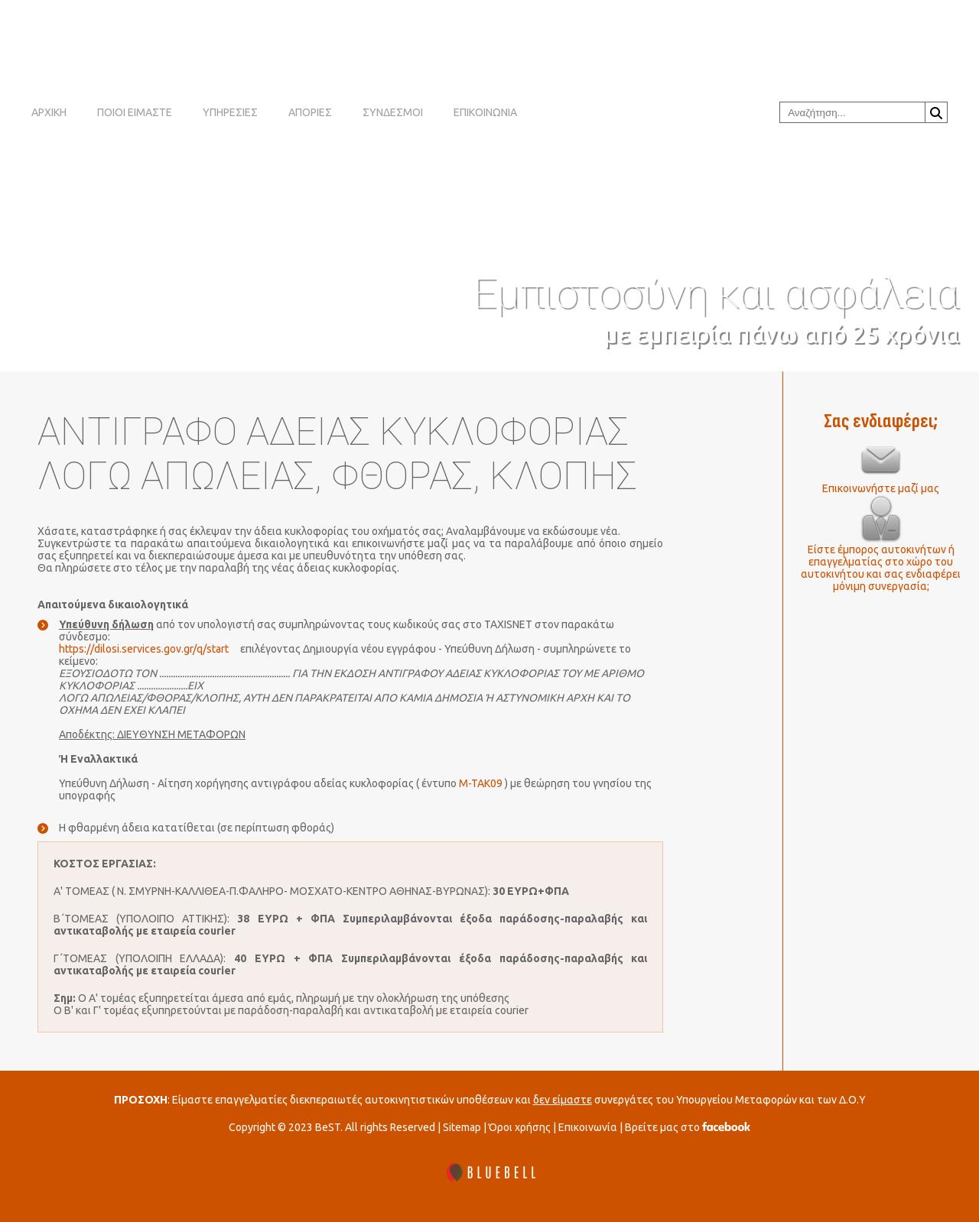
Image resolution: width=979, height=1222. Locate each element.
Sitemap (462, 1127)
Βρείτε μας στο (687, 1127)
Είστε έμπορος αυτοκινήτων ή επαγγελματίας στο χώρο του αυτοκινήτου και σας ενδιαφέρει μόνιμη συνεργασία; (881, 567)
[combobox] (852, 112)
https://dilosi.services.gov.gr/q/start (144, 649)
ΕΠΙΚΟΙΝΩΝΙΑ (485, 112)
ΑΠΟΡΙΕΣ (310, 112)
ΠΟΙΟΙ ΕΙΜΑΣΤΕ (134, 112)
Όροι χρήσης (520, 1127)
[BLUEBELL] (489, 1173)
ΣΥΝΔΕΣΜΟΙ (393, 112)
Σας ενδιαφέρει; (881, 421)
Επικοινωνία (587, 1127)
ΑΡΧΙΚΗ (49, 112)
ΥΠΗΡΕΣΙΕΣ (230, 112)
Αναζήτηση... (936, 113)
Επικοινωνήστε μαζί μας (880, 488)
